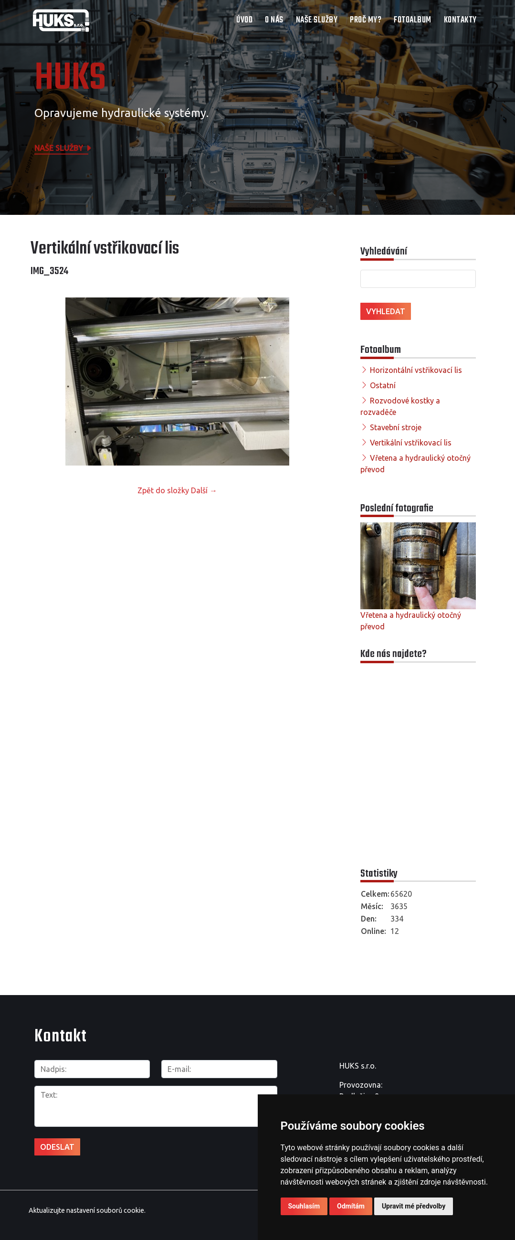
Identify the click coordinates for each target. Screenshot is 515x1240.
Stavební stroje (395, 427)
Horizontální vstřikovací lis (416, 370)
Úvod (244, 20)
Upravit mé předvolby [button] (413, 1206)
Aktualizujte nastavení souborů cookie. (87, 1210)
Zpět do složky (163, 490)
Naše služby (317, 20)
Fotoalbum (412, 20)
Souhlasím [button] (304, 1206)
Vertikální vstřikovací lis (411, 442)
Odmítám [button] (351, 1206)
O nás (274, 20)
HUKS (70, 79)
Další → (204, 490)
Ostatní (383, 385)
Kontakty (460, 20)
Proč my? (365, 20)
